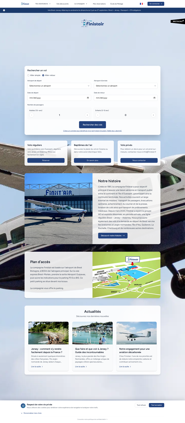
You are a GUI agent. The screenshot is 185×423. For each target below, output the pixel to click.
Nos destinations (43, 4)
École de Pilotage (116, 4)
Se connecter (155, 4)
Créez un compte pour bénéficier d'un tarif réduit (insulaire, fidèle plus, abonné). (92, 131)
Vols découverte (62, 4)
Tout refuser (141, 405)
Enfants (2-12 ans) (102, 110)
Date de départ (32, 93)
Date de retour (99, 93)
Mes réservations (99, 4)
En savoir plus (92, 160)
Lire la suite (37, 366)
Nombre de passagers (35, 105)
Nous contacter (139, 160)
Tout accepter (156, 405)
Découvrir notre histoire (113, 235)
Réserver (46, 160)
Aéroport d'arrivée (100, 81)
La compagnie (80, 4)
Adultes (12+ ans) (35, 110)
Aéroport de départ (34, 81)
